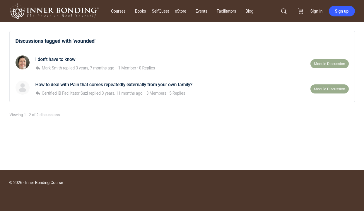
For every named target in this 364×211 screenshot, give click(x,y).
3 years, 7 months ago (95, 68)
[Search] (284, 11)
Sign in (316, 11)
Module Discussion (329, 64)
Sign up (342, 11)
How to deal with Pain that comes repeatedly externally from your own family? (114, 84)
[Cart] (301, 11)
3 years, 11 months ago (122, 93)
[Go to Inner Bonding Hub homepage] (54, 10)
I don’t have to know (55, 59)
